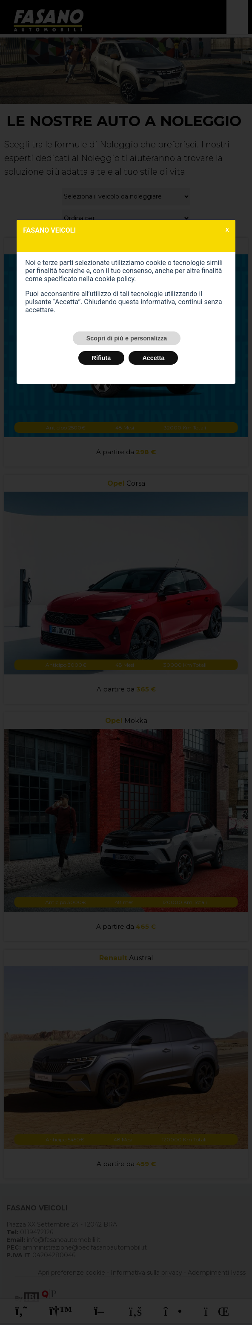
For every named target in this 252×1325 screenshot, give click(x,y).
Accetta (153, 357)
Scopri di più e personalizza (126, 338)
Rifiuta (101, 357)
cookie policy (114, 279)
